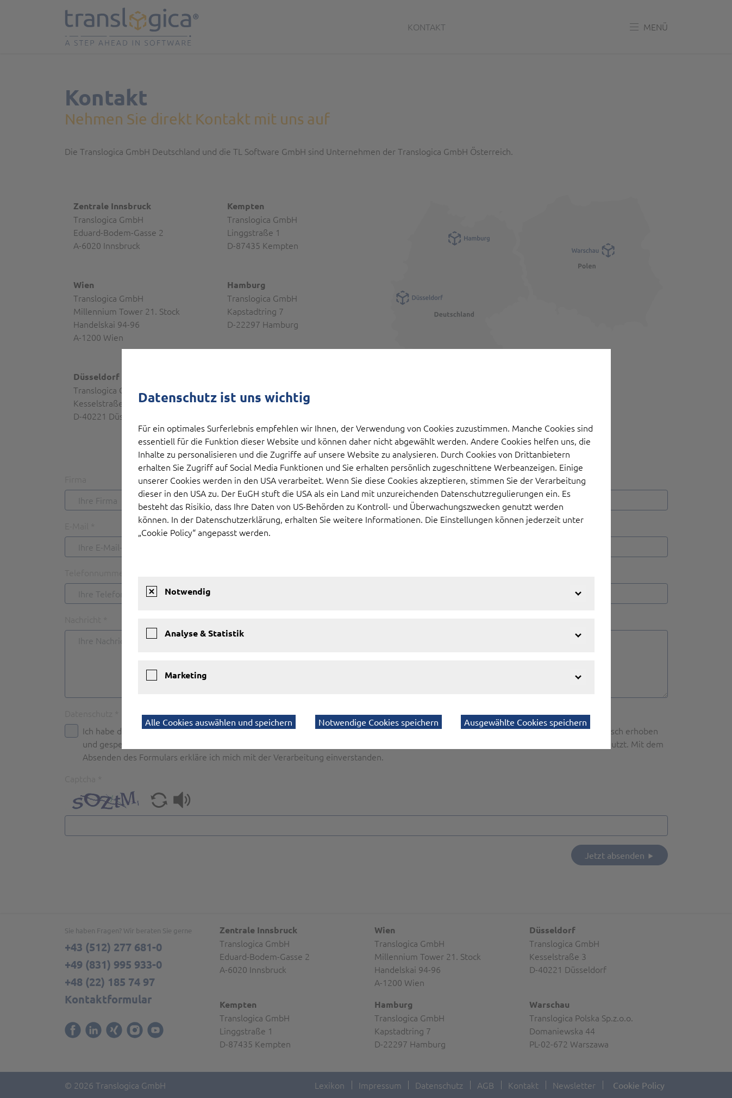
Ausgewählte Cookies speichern (525, 721)
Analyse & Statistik (204, 633)
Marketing (186, 675)
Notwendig (188, 591)
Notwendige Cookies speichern (378, 721)
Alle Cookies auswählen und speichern (218, 721)
